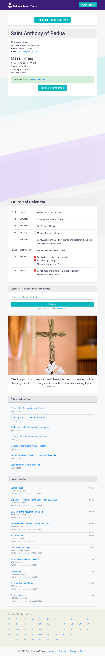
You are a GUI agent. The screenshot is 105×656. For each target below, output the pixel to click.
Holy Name (16, 571)
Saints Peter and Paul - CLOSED (25, 559)
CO (48, 619)
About (52, 651)
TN (80, 635)
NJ (72, 629)
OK (32, 635)
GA (87, 619)
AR (32, 619)
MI (9, 629)
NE (48, 629)
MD (80, 624)
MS (25, 629)
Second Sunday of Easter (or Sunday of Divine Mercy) (35, 455)
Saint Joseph (17, 595)
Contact (62, 651)
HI (9, 624)
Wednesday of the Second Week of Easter (30, 427)
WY (56, 640)
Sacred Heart (17, 488)
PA (48, 635)
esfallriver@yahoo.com (27, 51)
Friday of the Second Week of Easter (27, 408)
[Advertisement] (52, 117)
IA (40, 624)
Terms (73, 651)
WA (32, 640)
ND (17, 635)
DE (64, 619)
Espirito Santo (17, 535)
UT (9, 640)
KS (48, 624)
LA (64, 624)
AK (17, 619)
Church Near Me (87, 5)
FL (80, 619)
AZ (25, 619)
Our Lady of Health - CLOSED (24, 547)
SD (72, 635)
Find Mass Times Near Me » (52, 19)
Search (52, 304)
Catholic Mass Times (22, 5)
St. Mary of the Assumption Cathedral (28, 512)
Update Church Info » (52, 87)
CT (56, 619)
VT (17, 640)
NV (56, 629)
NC (9, 635)
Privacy (83, 651)
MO (32, 629)
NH (64, 629)
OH (25, 635)
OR (40, 635)
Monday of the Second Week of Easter (28, 446)
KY (56, 624)
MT (40, 629)
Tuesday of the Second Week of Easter (28, 436)
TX (87, 635)
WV (40, 640)
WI (48, 640)
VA (25, 640)
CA (40, 619)
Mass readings (38, 79)
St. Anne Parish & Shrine (22, 583)
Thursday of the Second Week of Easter (29, 417)
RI (56, 635)
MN (17, 629)
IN (32, 624)
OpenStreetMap (61, 308)
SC (64, 635)
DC (72, 619)
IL (24, 624)
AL (9, 619)
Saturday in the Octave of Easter (25, 465)
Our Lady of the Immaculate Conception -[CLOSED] (34, 500)
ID (17, 624)
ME (72, 624)
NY (87, 629)
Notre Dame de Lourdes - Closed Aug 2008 (30, 523)
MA (87, 624)
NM (80, 629)
